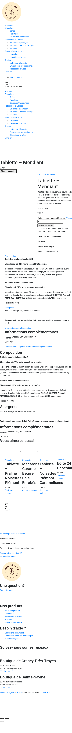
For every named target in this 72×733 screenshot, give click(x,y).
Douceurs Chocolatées (19, 37)
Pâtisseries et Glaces (14, 40)
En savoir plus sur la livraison (12, 534)
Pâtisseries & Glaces (13, 616)
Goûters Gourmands (13, 51)
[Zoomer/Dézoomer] (1, 718)
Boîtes (12, 31)
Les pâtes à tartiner (18, 57)
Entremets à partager (19, 42)
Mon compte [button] (14, 77)
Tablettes (14, 34)
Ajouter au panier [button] (29, 490)
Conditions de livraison (14, 633)
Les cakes (14, 54)
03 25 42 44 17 (6, 671)
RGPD (19, 692)
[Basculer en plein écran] (3, 718)
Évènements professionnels (21, 66)
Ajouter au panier (8, 171)
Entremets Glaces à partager (22, 45)
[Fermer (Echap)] (8, 718)
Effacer (69, 218)
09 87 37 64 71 (6, 687)
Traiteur (8, 60)
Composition (10, 256)
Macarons (9, 25)
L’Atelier (8, 72)
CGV (7, 641)
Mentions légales (12, 639)
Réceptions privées (18, 69)
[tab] (38, 280)
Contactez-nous (7, 590)
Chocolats (9, 28)
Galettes (13, 48)
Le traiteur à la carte (18, 63)
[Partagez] (6, 718)
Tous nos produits (12, 611)
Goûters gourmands (13, 622)
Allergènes (9, 308)
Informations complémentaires (18, 328)
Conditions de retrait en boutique (19, 636)
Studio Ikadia (44, 692)
